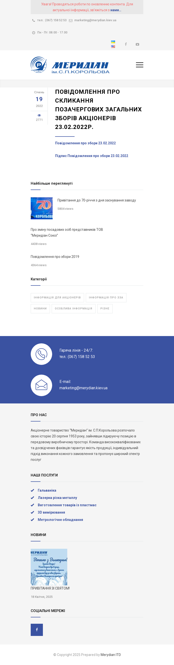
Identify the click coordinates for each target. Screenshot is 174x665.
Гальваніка (47, 490)
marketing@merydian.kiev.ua (95, 20)
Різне (104, 308)
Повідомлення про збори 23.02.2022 (85, 143)
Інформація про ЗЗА (106, 297)
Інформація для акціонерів (57, 297)
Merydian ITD (111, 655)
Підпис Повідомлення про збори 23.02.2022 (91, 156)
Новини (40, 308)
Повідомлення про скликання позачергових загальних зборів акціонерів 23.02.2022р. (98, 109)
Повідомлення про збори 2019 (55, 257)
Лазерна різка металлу (57, 498)
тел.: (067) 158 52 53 (52, 20)
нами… (115, 10)
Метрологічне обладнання (60, 520)
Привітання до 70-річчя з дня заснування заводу (97, 200)
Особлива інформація (73, 308)
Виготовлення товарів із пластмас (67, 505)
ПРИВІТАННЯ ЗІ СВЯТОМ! (50, 588)
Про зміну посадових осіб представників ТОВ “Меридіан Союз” (67, 232)
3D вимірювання (51, 512)
